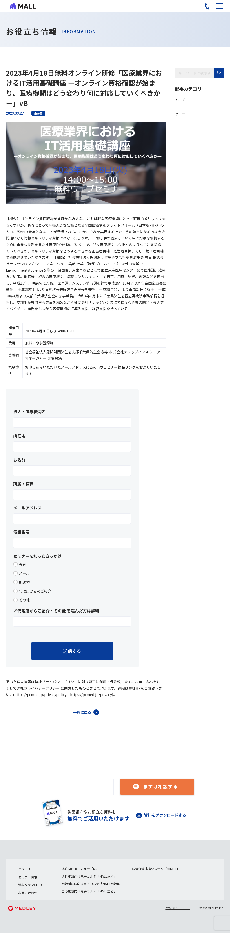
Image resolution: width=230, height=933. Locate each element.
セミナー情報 (27, 877)
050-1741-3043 (75, 783)
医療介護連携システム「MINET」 (156, 868)
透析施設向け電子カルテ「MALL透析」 (89, 876)
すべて (180, 99)
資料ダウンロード (30, 885)
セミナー (182, 114)
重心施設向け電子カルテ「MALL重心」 (89, 891)
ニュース (24, 869)
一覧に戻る (82, 712)
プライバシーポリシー (177, 908)
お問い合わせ (27, 892)
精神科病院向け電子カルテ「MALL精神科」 (92, 883)
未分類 (38, 113)
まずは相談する (160, 786)
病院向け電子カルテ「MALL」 (83, 868)
